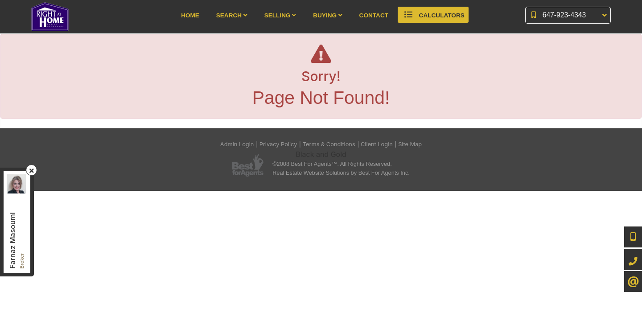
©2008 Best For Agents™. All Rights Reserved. (332, 163)
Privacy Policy (278, 144)
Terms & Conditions (329, 144)
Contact (373, 15)
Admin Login (237, 144)
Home (190, 15)
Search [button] (231, 15)
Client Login (377, 144)
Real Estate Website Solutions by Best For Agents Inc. (341, 172)
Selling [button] (280, 15)
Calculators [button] (433, 15)
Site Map (410, 144)
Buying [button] (327, 15)
